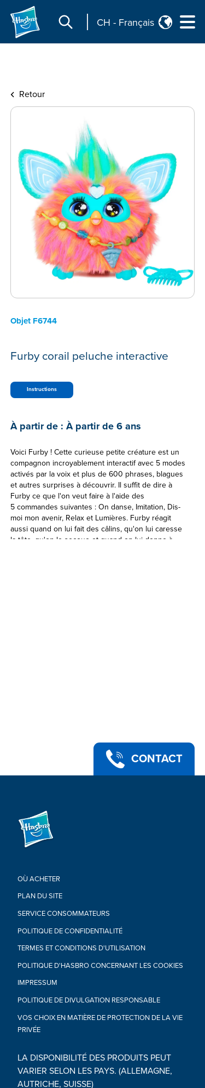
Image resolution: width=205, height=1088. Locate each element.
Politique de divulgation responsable (88, 1000)
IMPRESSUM (37, 982)
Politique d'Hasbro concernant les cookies (100, 965)
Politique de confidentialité (69, 931)
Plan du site (39, 896)
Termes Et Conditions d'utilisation (81, 948)
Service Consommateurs (63, 913)
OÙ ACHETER (38, 879)
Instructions (42, 389)
